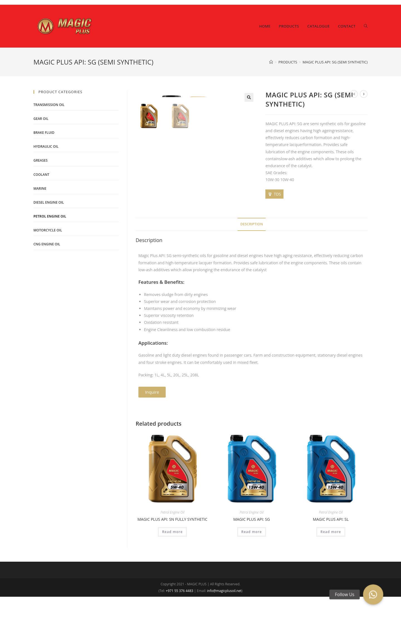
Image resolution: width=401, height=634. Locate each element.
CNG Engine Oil (46, 244)
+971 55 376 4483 (179, 628)
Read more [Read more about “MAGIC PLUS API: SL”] (331, 569)
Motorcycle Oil (47, 230)
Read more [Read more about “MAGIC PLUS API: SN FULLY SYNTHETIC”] (172, 569)
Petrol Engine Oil (172, 549)
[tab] (252, 261)
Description (251, 261)
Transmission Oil (49, 104)
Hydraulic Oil (45, 146)
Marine (39, 188)
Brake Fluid (43, 132)
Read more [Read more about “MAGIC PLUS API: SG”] (251, 569)
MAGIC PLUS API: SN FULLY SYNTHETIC (172, 556)
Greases (40, 160)
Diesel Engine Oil (48, 202)
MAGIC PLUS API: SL (331, 556)
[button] (152, 429)
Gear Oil (40, 118)
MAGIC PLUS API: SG (251, 556)
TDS (277, 194)
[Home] (271, 62)
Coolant (41, 174)
